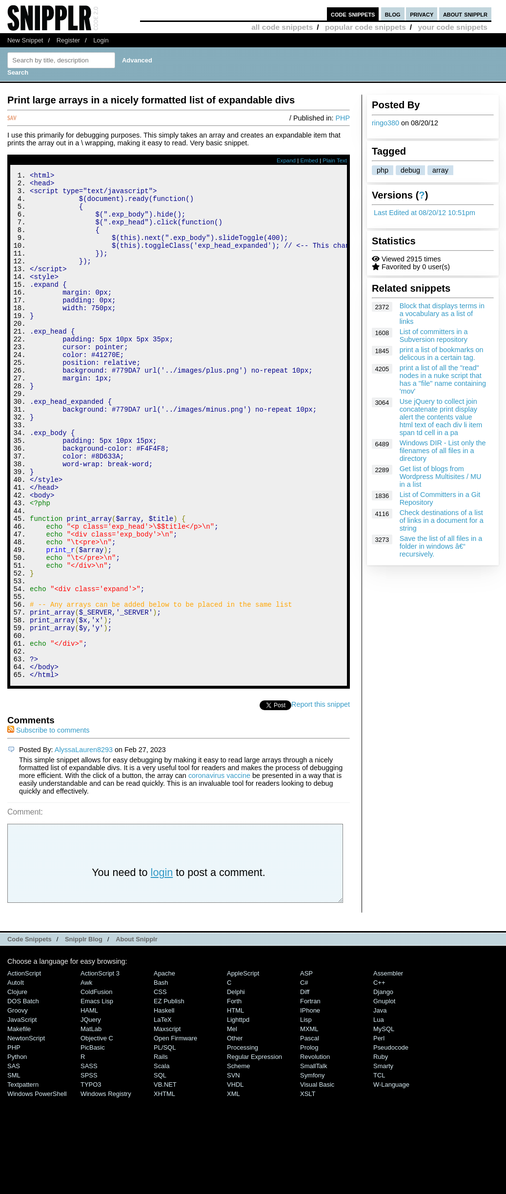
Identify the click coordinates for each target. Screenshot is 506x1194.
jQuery (91, 1114)
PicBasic (93, 1142)
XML (233, 1189)
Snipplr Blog (83, 1034)
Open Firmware (175, 1133)
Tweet (282, 799)
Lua (378, 1114)
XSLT (307, 1189)
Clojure (17, 1087)
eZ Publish (169, 1096)
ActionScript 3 (100, 1068)
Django (383, 1087)
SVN (233, 1170)
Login (101, 40)
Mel (232, 1124)
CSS (160, 1087)
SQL (160, 1170)
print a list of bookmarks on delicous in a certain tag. (442, 353)
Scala (161, 1161)
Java (379, 1105)
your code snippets (452, 27)
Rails (161, 1151)
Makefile (19, 1124)
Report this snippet (320, 799)
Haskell (164, 1105)
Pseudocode (390, 1142)
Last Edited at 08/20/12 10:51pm (424, 213)
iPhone (310, 1105)
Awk (86, 1077)
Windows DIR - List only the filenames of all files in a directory (443, 450)
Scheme (238, 1161)
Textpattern (23, 1179)
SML (13, 1170)
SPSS (89, 1170)
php (382, 170)
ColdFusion (97, 1087)
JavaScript (22, 1114)
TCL (379, 1170)
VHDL (235, 1179)
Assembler (388, 1068)
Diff (304, 1087)
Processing (242, 1142)
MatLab (91, 1124)
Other (235, 1133)
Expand (286, 160)
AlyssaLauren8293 (84, 845)
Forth (234, 1096)
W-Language (391, 1179)
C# (304, 1077)
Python (17, 1151)
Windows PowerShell (37, 1189)
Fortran (310, 1096)
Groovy (17, 1105)
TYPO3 (91, 1179)
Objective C (97, 1133)
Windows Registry (106, 1189)
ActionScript (24, 1068)
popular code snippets (365, 27)
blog (393, 14)
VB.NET (165, 1179)
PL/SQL (165, 1142)
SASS (89, 1161)
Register (68, 40)
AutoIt (15, 1077)
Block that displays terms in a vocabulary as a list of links (442, 313)
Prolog (309, 1142)
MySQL (383, 1124)
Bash (161, 1077)
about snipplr (465, 14)
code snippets (353, 14)
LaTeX (163, 1114)
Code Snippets (29, 1034)
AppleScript (243, 1068)
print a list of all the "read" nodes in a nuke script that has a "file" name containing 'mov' (443, 379)
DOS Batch (23, 1096)
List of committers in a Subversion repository (434, 335)
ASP (306, 1068)
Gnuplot (384, 1096)
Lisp (306, 1114)
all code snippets (282, 27)
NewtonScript (26, 1133)
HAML (89, 1105)
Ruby (380, 1151)
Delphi (236, 1087)
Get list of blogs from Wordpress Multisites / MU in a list (441, 476)
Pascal (309, 1133)
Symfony (312, 1170)
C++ (379, 1077)
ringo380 (385, 123)
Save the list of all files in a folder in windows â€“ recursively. (441, 546)
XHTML (164, 1189)
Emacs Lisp (97, 1096)
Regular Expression (254, 1151)
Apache (164, 1068)
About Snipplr (137, 1034)
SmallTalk (313, 1161)
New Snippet (25, 40)
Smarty (383, 1161)
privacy (421, 14)
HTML (235, 1105)
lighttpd (238, 1114)
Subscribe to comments (48, 825)
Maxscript (167, 1124)
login (162, 967)
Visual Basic (317, 1179)
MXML (309, 1124)
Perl (379, 1133)
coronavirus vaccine (219, 871)
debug (410, 170)
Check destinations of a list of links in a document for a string (442, 520)
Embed (309, 160)
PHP (342, 118)
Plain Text (335, 160)
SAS (13, 1161)
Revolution (315, 1151)
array (440, 170)
